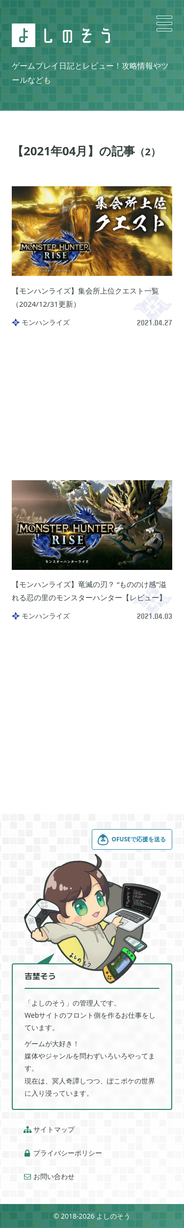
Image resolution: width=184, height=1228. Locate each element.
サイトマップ (49, 1129)
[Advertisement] (92, 403)
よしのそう (113, 1216)
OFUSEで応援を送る (131, 839)
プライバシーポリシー (63, 1153)
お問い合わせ (49, 1176)
